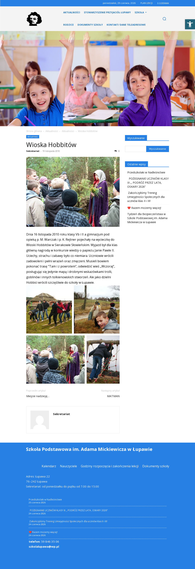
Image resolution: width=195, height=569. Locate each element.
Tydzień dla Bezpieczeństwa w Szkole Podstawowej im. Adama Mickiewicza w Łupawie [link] (147, 218)
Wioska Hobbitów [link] (51, 144)
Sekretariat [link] (32, 151)
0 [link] (117, 151)
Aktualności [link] (52, 131)
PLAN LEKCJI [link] (146, 3)
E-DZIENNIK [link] (163, 3)
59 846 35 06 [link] (44, 541)
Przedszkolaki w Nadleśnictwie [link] (146, 172)
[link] (190, 24)
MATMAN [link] (113, 396)
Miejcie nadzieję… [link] (37, 396)
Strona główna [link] (34, 131)
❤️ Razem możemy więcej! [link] (144, 208)
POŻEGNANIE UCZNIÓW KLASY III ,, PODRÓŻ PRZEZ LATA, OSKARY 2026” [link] (148, 182)
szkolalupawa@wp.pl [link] (44, 546)
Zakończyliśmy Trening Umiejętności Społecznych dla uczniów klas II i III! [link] (146, 197)
